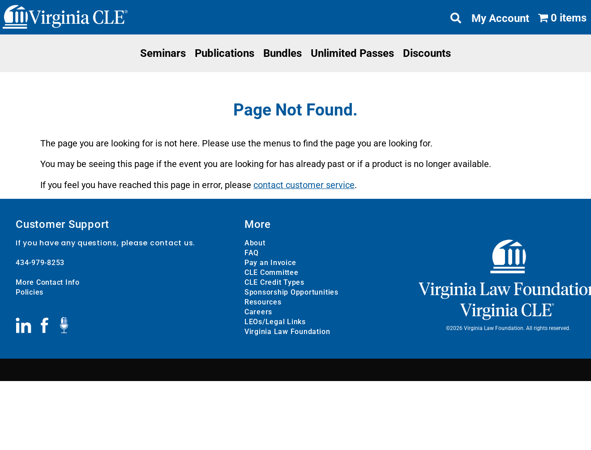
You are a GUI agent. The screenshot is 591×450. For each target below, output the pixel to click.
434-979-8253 (40, 262)
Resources (263, 301)
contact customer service (304, 185)
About (255, 242)
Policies (29, 291)
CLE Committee (271, 272)
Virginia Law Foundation (287, 331)
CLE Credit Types (274, 282)
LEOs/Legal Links (275, 321)
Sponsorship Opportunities (291, 291)
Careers (258, 311)
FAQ (251, 252)
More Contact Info (48, 282)
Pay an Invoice (270, 262)
